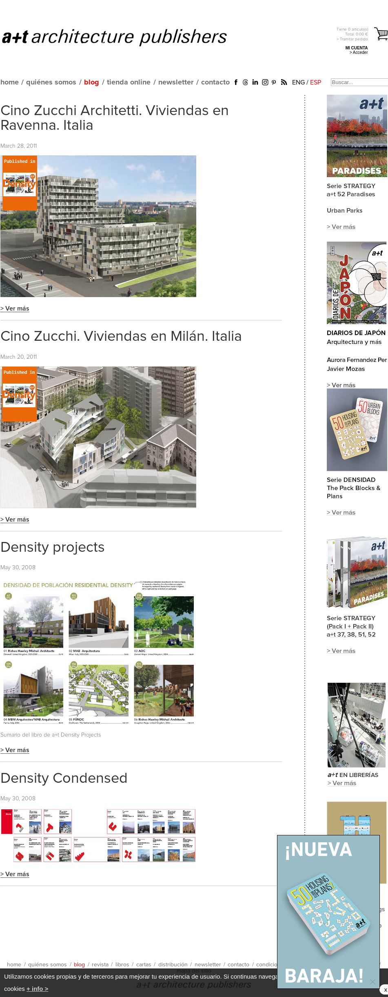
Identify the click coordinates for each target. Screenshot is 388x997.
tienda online (129, 82)
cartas (143, 965)
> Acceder (359, 52)
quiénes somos (51, 82)
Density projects (52, 547)
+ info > (37, 988)
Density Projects (81, 735)
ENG (298, 82)
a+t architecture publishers (124, 37)
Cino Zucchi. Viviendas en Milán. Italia (121, 336)
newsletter (175, 82)
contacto (215, 82)
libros (122, 965)
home (9, 82)
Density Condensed (64, 778)
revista (100, 965)
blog (91, 82)
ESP (315, 82)
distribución (173, 965)
